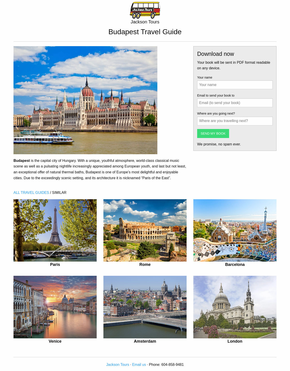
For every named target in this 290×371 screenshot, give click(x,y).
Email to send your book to (215, 95)
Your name (204, 77)
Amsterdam (145, 341)
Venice (55, 341)
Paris (55, 264)
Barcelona (235, 264)
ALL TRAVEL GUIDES (31, 193)
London (235, 341)
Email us (139, 364)
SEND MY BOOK (213, 133)
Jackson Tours (117, 364)
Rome (145, 264)
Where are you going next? (216, 113)
